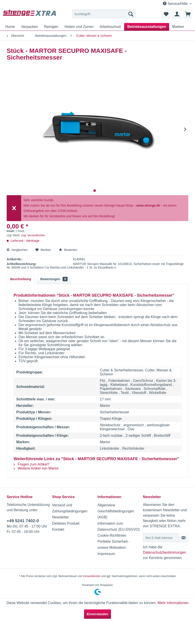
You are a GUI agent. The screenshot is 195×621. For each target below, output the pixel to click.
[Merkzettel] (165, 14)
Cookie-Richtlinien (112, 535)
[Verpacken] (29, 27)
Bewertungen (54, 279)
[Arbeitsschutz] (110, 27)
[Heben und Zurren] (78, 27)
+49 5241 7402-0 (23, 520)
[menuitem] (103, 14)
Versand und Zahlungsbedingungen (69, 508)
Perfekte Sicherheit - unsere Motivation (114, 544)
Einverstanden (97, 614)
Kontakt (58, 529)
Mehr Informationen (173, 603)
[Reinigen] (51, 27)
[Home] (10, 27)
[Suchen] (130, 14)
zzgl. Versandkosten (33, 235)
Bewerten (68, 250)
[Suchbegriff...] (103, 14)
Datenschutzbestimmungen (164, 552)
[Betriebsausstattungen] (146, 27)
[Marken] (178, 27)
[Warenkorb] (187, 14)
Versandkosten (92, 576)
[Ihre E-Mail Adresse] (161, 537)
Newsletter (60, 517)
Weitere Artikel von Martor (36, 468)
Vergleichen (17, 250)
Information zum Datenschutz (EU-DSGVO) (119, 526)
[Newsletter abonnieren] (183, 537)
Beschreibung (20, 279)
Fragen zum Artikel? (31, 464)
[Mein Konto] (176, 14)
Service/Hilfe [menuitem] (176, 4)
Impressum (106, 554)
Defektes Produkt (66, 523)
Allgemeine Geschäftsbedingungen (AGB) (116, 511)
